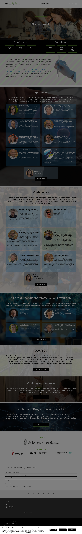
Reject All (62, 529)
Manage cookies (53, 529)
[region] (41, 530)
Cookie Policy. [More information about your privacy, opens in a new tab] (28, 532)
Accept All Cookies (71, 529)
